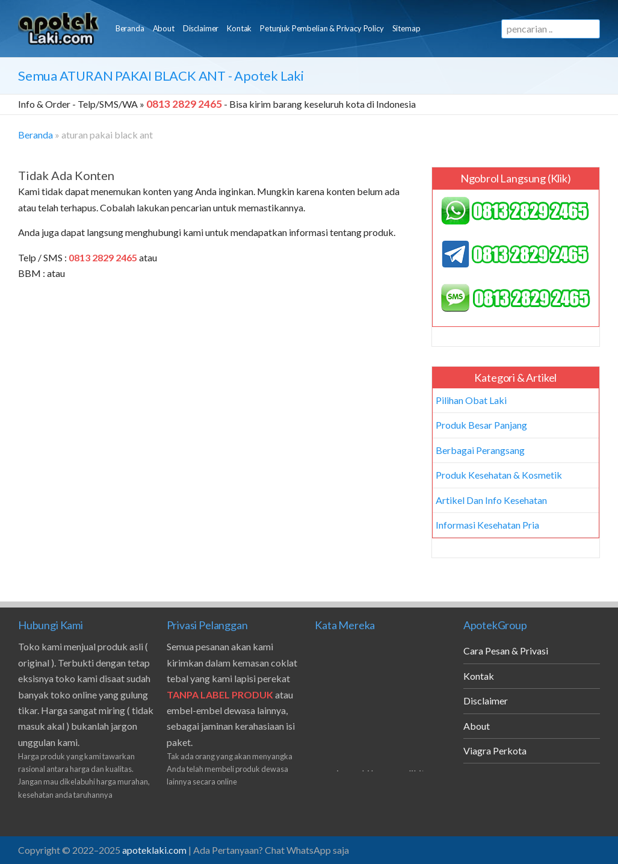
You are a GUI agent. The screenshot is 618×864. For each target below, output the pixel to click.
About (164, 28)
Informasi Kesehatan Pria (487, 524)
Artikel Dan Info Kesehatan (491, 500)
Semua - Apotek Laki (161, 75)
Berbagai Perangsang (480, 450)
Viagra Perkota (495, 750)
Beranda (130, 28)
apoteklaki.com (154, 850)
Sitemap (406, 28)
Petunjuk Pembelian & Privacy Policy (321, 28)
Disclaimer (200, 28)
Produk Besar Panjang (481, 424)
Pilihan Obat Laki (471, 400)
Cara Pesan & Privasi (505, 650)
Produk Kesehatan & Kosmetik (499, 474)
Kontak (239, 28)
